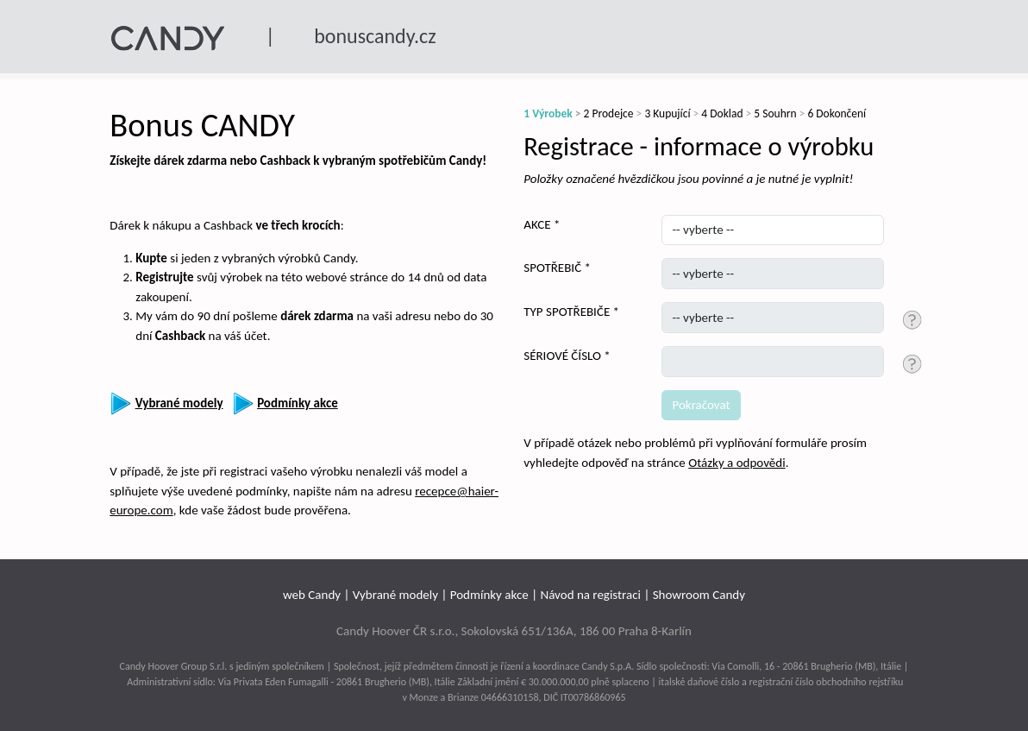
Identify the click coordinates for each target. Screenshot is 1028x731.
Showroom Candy (699, 594)
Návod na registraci (590, 594)
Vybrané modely (395, 594)
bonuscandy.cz (375, 35)
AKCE (536, 224)
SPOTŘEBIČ (552, 267)
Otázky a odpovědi (736, 462)
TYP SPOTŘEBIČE (566, 311)
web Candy (312, 594)
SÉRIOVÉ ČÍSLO (562, 355)
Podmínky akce (489, 594)
